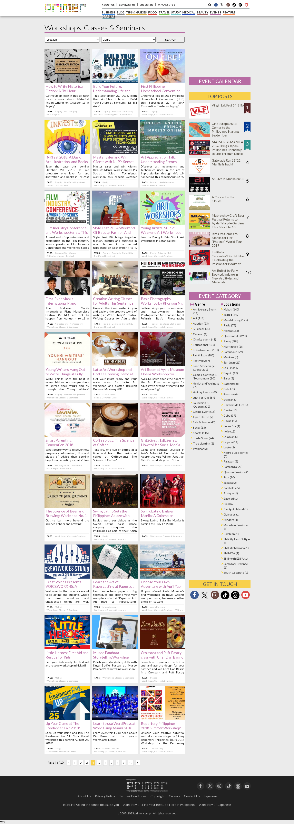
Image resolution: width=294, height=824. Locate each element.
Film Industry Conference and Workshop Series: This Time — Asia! (67, 232)
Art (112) (198, 318)
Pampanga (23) (233, 466)
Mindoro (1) (231, 519)
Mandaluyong (109, 607)
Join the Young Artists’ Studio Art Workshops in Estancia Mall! (162, 238)
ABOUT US (108, 4)
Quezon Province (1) (236, 472)
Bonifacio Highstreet (74, 182)
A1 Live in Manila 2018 (228, 179)
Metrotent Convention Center (61, 751)
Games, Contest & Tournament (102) (205, 376)
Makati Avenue (149, 185)
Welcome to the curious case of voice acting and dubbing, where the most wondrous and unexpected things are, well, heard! (67, 598)
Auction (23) (201, 323)
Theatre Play (156, 748)
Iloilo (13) (229, 431)
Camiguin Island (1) (236, 509)
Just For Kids (61, 185)
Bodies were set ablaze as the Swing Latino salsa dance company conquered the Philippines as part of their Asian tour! (115, 527)
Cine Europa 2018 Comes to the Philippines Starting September (225, 129)
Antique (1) (231, 493)
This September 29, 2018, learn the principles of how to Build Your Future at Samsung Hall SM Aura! (115, 101)
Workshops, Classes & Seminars (157, 114)
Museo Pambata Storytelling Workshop (111, 654)
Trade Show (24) (203, 438)
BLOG (121, 12)
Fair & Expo (52, 468)
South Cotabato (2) (236, 572)
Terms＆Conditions (132, 796)
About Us (84, 796)
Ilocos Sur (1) (232, 426)
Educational (126, 114)
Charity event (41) (204, 339)
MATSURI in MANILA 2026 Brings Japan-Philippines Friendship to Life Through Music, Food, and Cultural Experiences (227, 151)
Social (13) (199, 427)
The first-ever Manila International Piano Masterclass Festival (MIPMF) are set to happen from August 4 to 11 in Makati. (67, 315)
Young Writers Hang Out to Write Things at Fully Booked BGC (65, 374)
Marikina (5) (231, 357)
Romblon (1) (231, 534)
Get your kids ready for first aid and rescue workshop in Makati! (67, 663)
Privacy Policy (105, 796)
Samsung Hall (111, 114)
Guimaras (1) (231, 514)
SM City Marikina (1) (236, 548)
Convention (76, 465)
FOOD (152, 12)
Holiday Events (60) (205, 392)
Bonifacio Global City (122, 111)
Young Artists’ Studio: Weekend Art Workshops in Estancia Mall (161, 232)
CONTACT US (127, 4)
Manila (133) (231, 330)
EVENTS (215, 12)
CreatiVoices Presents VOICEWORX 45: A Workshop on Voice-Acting (67, 586)
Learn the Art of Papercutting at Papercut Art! (113, 586)
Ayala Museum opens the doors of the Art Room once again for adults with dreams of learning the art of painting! (162, 384)
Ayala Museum (166, 182)
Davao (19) (230, 421)
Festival (70, 256)
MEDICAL (188, 12)
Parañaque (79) (233, 352)
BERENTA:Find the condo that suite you (91, 804)
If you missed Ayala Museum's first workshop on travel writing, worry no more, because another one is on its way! (162, 596)
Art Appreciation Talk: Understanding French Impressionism (159, 161)
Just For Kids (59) (204, 397)
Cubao (72, 253)
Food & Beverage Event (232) (204, 367)
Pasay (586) (231, 341)
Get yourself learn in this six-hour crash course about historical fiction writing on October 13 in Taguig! (67, 101)
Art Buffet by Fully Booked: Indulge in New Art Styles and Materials (225, 276)
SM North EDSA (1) (236, 558)
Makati (153, 182)
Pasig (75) (230, 325)
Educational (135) (204, 344)
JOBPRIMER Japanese (215, 804)
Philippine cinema (55, 256)
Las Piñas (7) (231, 367)
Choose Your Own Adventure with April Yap (161, 584)
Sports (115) (201, 433)
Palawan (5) (231, 461)
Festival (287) (201, 360)
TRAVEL (164, 12)
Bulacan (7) (230, 399)
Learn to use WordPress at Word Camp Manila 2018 (114, 725)
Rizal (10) (229, 477)
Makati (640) (231, 309)
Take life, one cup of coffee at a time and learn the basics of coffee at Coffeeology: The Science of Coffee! (115, 455)
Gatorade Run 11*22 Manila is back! (226, 162)
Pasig (105, 182)
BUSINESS (108, 12)
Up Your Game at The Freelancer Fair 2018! (63, 725)
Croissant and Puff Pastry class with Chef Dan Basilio (162, 654)
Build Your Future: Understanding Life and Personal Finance (111, 91)
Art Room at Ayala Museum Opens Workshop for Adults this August (162, 374)
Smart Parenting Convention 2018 (59, 442)
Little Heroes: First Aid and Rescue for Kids (67, 654)
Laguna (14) (231, 442)
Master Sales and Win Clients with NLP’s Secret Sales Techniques (113, 161)
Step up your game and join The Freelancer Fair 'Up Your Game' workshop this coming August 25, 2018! (67, 738)
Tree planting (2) (203, 443)
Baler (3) (229, 378)
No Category (70, 111)
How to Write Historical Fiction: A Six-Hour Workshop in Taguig (65, 91)
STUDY (176, 12)
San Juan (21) (232, 362)
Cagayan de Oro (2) (236, 405)
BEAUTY (202, 12)
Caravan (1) (200, 334)
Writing (179, 610)
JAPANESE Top (166, 4)
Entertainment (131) (206, 350)
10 (130, 762)
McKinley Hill (109, 394)
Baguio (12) (231, 373)
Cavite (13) (230, 410)
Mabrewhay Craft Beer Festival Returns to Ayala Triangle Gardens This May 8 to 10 (228, 221)
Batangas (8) (231, 383)
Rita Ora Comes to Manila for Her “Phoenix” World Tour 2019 (227, 239)
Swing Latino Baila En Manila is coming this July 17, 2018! (162, 522)
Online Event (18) (204, 411)
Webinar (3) (200, 448)
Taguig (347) (231, 314)
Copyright (157, 796)
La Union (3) (231, 436)
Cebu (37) (230, 415)
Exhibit (50, 185)
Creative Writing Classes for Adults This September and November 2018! (114, 303)
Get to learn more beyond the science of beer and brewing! (67, 522)
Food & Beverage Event (105, 397)
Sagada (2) (230, 482)
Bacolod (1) (231, 498)
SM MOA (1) (231, 553)
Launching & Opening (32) (201, 404)
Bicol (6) (229, 504)
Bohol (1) (229, 389)
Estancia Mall (164, 253)
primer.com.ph (143, 813)
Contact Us (192, 796)
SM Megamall (62, 465)
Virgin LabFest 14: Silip (228, 105)
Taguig (58, 111)
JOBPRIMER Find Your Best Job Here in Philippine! (159, 804)
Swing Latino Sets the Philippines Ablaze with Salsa (111, 515)
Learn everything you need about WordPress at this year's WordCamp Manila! (115, 736)
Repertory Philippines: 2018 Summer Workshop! (161, 725)
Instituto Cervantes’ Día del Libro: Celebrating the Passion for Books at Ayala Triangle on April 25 (229, 261)
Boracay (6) (231, 394)
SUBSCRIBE (146, 4)
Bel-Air (115, 748)
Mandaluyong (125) (236, 320)
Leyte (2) (229, 447)
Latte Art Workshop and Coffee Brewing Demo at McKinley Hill (113, 374)
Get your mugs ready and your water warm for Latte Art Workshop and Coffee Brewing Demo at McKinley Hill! (115, 384)
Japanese (210, 796)
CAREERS (108, 16)
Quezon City (61, 253)
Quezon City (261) (235, 336)
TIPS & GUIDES (136, 12)
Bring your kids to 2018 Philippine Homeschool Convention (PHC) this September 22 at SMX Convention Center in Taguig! (162, 101)
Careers (174, 796)
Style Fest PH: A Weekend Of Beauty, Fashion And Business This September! (114, 232)
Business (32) (201, 328)
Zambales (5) (232, 488)
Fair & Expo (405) (203, 355)
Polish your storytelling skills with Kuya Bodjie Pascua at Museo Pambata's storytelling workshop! (115, 665)
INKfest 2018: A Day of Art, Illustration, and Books (67, 159)
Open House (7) (203, 417)
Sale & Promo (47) (204, 422)
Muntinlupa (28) (234, 346)
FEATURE (229, 12)
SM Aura (98, 114)
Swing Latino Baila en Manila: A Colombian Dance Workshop (157, 515)
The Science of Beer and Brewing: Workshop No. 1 (66, 513)
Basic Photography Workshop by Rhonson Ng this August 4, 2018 (162, 303)
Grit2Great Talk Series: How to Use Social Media (160, 442)
